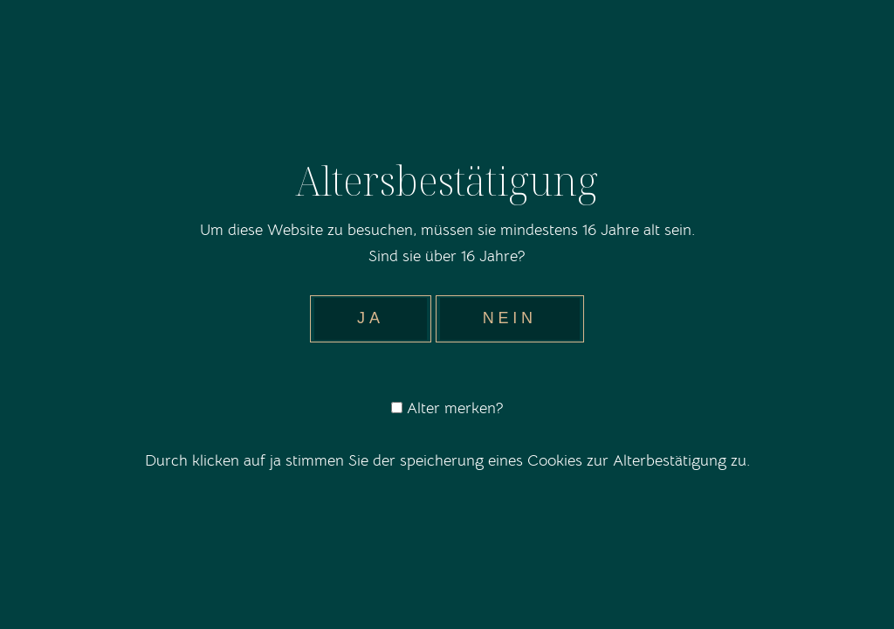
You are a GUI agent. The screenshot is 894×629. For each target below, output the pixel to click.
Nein (510, 318)
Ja (370, 318)
